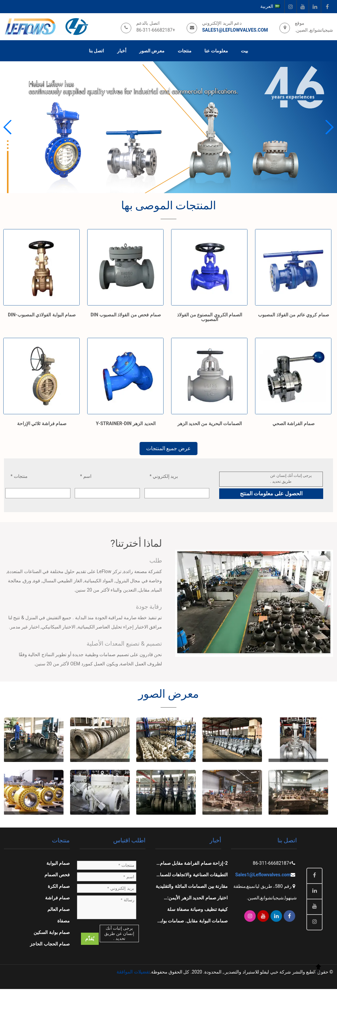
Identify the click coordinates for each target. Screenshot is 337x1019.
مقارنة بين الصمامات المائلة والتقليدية (192, 886)
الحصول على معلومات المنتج (271, 493)
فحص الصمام (57, 874)
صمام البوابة (58, 863)
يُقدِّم (89, 938)
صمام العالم (58, 909)
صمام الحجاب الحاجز (50, 943)
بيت (244, 50)
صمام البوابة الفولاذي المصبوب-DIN (42, 314)
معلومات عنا (216, 50)
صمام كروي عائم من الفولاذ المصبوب (293, 314)
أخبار (121, 50)
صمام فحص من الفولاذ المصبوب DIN (126, 314)
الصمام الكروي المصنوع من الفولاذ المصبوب (210, 317)
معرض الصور (152, 50)
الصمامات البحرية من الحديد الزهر (209, 423)
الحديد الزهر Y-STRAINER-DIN (125, 423)
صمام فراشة (57, 897)
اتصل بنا (96, 50)
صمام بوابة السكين (52, 932)
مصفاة (63, 920)
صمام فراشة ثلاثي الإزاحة (41, 423)
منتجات (185, 50)
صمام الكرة (59, 886)
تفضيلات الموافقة (133, 972)
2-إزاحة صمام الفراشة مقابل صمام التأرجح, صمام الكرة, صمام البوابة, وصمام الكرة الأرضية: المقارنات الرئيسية (194, 864)
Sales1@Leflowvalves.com (235, 30)
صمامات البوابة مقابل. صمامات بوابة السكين (193, 922)
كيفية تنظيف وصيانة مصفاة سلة (197, 909)
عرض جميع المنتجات (168, 448)
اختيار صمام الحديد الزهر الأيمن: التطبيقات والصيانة (197, 899)
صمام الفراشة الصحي (293, 423)
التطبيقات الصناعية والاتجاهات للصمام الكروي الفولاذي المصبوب (192, 876)
